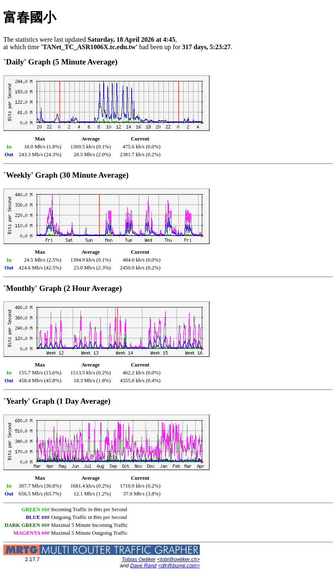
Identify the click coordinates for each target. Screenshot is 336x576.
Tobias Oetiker (139, 559)
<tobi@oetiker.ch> (178, 559)
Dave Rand (143, 565)
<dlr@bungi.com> (179, 565)
